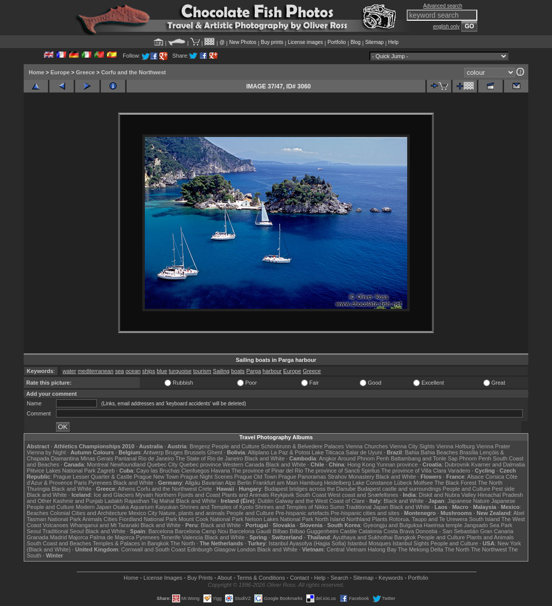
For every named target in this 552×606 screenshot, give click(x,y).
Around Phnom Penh (363, 458)
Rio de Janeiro (156, 458)
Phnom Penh (475, 458)
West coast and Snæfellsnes (363, 495)
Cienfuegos (195, 471)
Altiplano (258, 452)
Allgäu (192, 483)
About (224, 578)
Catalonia (369, 531)
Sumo (337, 507)
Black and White (265, 458)
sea (119, 371)
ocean (133, 371)
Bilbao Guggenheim (314, 531)
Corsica (494, 477)
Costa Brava (398, 531)
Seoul (34, 531)
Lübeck (403, 483)
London (246, 549)
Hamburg (311, 483)
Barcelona (161, 531)
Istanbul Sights (411, 543)
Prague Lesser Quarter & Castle (93, 477)
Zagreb (106, 471)
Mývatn (144, 495)
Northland (359, 519)
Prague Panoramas (302, 477)
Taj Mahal (163, 501)
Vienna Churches (367, 446)
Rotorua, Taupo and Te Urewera (428, 519)
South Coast (311, 495)
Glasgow (225, 549)
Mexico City (143, 513)
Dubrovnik (457, 464)
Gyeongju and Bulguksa (392, 525)
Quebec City (162, 464)
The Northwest (489, 549)
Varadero (459, 471)
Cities (110, 519)
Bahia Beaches (439, 452)
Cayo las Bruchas (158, 471)
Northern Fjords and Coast (187, 495)
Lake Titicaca (328, 452)
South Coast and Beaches (59, 543)
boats (238, 371)
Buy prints (272, 42)
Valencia (192, 537)
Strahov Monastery (350, 477)
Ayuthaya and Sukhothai (363, 537)
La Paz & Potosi (290, 452)
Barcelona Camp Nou (201, 531)
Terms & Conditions (261, 578)
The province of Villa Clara (414, 471)
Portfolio (336, 42)
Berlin (244, 483)
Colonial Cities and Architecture (88, 513)
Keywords (390, 578)
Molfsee (423, 483)
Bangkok (405, 537)
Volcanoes (56, 525)
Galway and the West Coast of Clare (320, 501)
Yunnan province (397, 464)
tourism (202, 371)
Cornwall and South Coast (153, 549)
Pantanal (125, 458)
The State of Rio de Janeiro (209, 458)
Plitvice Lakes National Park (61, 471)
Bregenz (200, 446)
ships (148, 371)
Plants (380, 519)
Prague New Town (156, 477)
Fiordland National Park (148, 519)
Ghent (215, 452)
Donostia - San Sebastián (447, 531)
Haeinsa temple (443, 525)
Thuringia (38, 489)
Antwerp (153, 452)
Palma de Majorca (112, 537)
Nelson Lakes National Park (279, 519)
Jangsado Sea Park (488, 525)
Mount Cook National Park (211, 519)
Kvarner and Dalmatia (498, 464)
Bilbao (280, 531)
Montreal (97, 464)
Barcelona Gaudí (250, 531)
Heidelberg (337, 483)
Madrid (58, 537)
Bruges (174, 452)
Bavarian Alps (219, 483)
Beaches (37, 513)
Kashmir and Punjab (78, 501)
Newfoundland (127, 464)
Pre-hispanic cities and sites (364, 513)
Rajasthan (136, 501)
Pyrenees (100, 483)
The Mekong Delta (421, 549)
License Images (162, 578)
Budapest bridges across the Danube (310, 489)
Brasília (469, 452)
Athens (126, 489)
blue (162, 371)
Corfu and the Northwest (133, 72)
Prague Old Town (255, 477)
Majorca (78, 537)
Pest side (503, 489)
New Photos (242, 42)
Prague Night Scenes (206, 477)
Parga (253, 371)
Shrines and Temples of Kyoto (216, 507)
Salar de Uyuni (364, 452)
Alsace (475, 477)
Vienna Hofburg (455, 446)
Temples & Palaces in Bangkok (131, 543)
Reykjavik (282, 495)
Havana (220, 471)
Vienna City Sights (412, 446)
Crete (205, 489)
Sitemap (374, 42)
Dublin (265, 501)
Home (36, 72)
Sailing (221, 371)
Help (393, 42)
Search (339, 578)
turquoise (180, 371)
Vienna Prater (493, 446)
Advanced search (442, 6)
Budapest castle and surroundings (399, 489)
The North (490, 483)
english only (446, 26)
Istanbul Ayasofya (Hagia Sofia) (307, 543)
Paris (80, 483)
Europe (60, 72)
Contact (299, 578)
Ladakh (113, 501)
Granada (37, 537)
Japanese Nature (469, 501)
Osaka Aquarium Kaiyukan (146, 507)
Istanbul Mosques (369, 543)
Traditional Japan (367, 507)
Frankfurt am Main (275, 483)
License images (305, 42)
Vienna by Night (46, 452)
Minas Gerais (96, 458)
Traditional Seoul (63, 531)
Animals (92, 519)
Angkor (328, 458)
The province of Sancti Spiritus (342, 471)
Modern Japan (93, 507)
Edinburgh (199, 549)
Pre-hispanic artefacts (302, 513)
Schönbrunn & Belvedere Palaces (302, 446)
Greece (85, 72)
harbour (272, 371)
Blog (356, 42)
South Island (484, 519)
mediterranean (96, 371)
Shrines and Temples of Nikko (291, 507)
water (69, 371)
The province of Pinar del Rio (267, 471)
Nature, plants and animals (192, 513)
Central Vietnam (346, 549)
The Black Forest (455, 483)
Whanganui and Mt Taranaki (104, 525)
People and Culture (235, 446)
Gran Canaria (496, 531)
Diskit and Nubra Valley (447, 495)
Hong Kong (361, 464)
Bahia (412, 452)
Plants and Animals (245, 495)
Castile (348, 531)
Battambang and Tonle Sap (424, 458)
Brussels (194, 452)
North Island (330, 519)
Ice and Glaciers (114, 495)
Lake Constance (372, 483)
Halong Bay (382, 549)
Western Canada (243, 464)
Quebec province (200, 464)
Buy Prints (199, 578)
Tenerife (171, 537)
